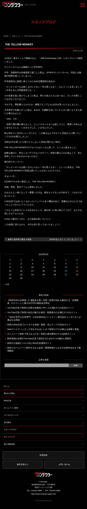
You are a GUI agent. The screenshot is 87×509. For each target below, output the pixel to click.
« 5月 (6, 284)
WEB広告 (8, 401)
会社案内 (7, 422)
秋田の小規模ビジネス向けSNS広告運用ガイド (29, 343)
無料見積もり (23, 464)
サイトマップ (9, 437)
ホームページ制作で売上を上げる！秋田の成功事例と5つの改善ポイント (41, 334)
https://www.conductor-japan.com (43, 494)
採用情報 (43, 455)
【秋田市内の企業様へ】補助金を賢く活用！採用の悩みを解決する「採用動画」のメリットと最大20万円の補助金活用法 (43, 301)
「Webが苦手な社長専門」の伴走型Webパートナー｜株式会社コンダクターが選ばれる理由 (44, 318)
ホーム (6, 386)
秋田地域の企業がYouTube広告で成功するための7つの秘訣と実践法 (39, 338)
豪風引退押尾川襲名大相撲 (19, 239)
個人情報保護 (9, 444)
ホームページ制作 (11, 408)
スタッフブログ (10, 429)
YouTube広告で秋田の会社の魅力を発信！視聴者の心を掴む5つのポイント (42, 312)
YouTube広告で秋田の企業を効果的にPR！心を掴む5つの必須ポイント (40, 308)
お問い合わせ (64, 464)
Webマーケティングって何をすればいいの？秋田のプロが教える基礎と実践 (43, 329)
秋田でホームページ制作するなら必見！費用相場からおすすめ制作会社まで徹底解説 (44, 349)
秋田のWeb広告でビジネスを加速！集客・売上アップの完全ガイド (38, 324)
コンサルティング (11, 415)
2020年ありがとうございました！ (64, 239)
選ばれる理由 (9, 393)
